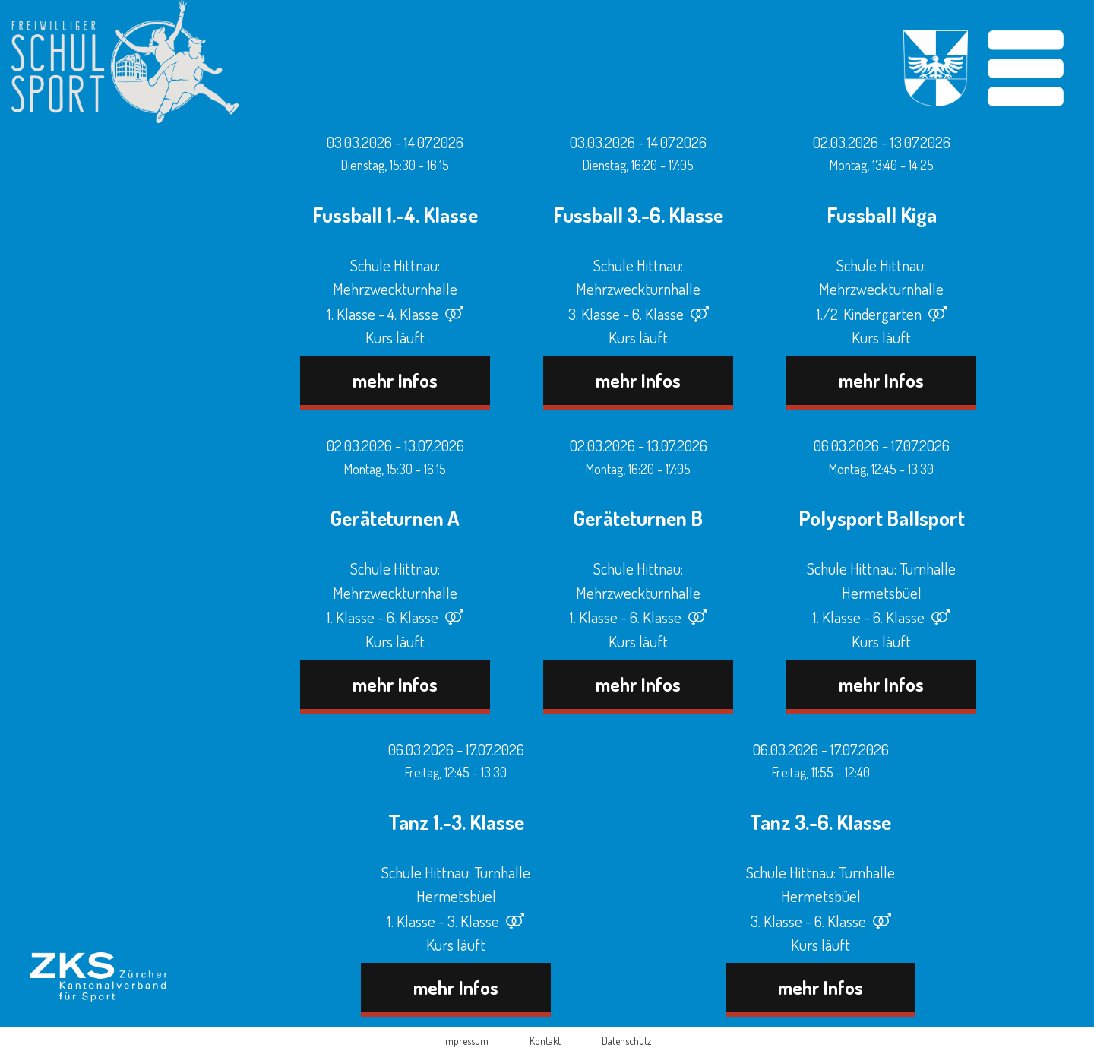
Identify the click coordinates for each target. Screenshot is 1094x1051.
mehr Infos (395, 380)
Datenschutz (626, 1040)
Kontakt (545, 1040)
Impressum (466, 1040)
